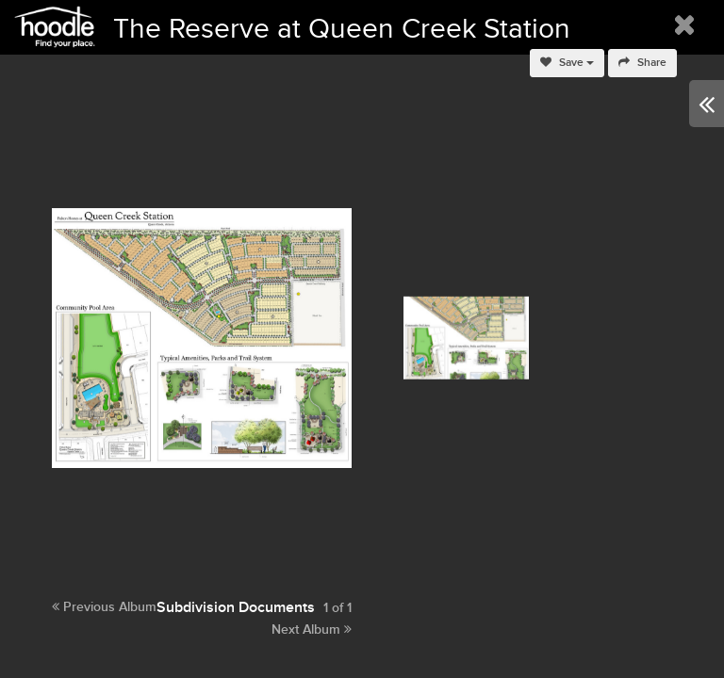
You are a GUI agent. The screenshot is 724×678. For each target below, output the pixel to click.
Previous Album (104, 607)
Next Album (312, 630)
